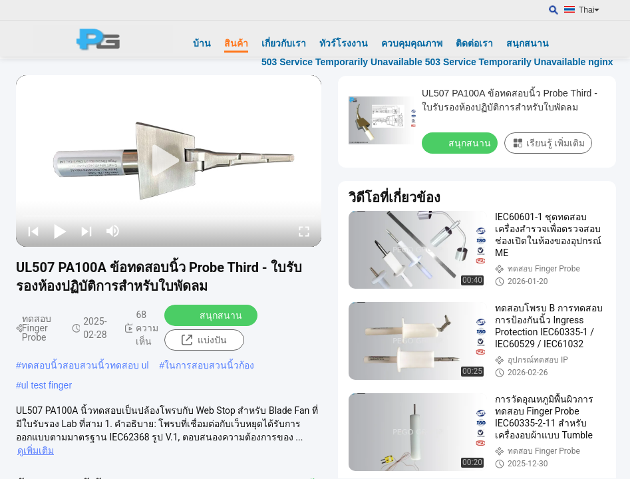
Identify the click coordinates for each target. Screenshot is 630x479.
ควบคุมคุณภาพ (411, 43)
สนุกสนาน (527, 43)
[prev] (33, 231)
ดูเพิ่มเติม (35, 450)
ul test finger (46, 385)
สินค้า (236, 43)
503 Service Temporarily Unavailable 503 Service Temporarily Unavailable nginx (437, 62)
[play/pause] (60, 231)
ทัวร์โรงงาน (343, 43)
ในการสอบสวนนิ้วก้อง (209, 365)
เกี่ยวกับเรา (283, 43)
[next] (86, 231)
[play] (169, 161)
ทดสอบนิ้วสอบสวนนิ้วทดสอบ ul (85, 365)
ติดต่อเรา (474, 43)
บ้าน (202, 43)
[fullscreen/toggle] (304, 231)
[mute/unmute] (113, 231)
